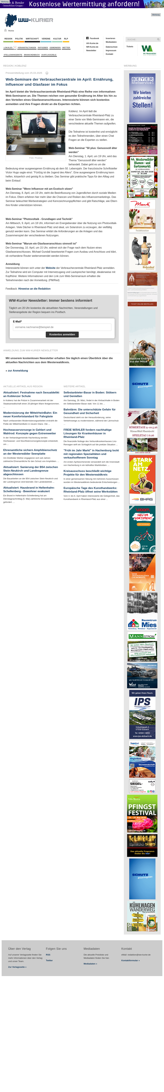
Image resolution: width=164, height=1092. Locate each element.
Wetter (66, 48)
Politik (19, 39)
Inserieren (110, 38)
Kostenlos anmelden (62, 334)
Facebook (94, 38)
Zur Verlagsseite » (17, 967)
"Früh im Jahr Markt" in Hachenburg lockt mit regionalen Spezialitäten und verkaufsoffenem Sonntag (91, 454)
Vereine (46, 39)
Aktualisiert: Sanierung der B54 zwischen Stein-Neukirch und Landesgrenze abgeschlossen (30, 471)
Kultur (57, 39)
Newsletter (91, 50)
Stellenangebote (13, 55)
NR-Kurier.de (92, 47)
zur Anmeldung (18, 370)
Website (51, 268)
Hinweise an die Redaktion (34, 288)
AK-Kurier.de (92, 43)
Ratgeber (43, 48)
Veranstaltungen (27, 48)
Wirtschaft (32, 39)
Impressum (111, 50)
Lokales (10, 47)
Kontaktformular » (130, 960)
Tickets (129, 46)
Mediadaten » (90, 963)
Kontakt (109, 54)
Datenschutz (111, 47)
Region (8, 39)
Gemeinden (55, 48)
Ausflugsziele (48, 55)
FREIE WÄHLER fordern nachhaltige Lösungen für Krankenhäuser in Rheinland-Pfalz (88, 433)
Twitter (49, 960)
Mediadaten (111, 42)
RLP (65, 39)
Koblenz (20, 65)
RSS (48, 954)
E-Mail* (17, 321)
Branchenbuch (32, 55)
